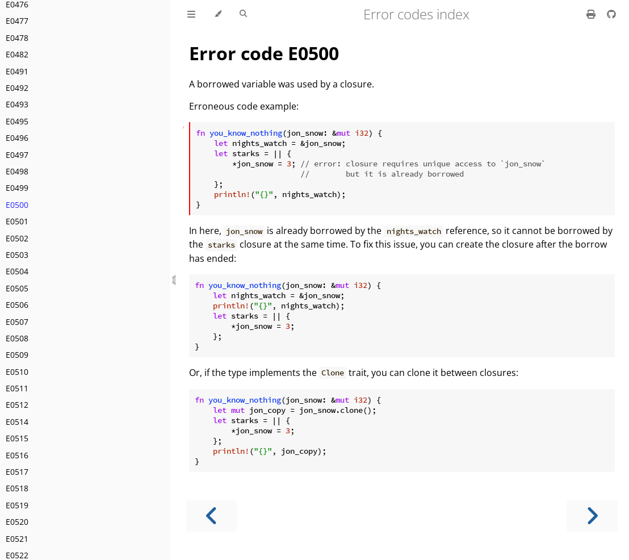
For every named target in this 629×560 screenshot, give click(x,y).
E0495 (17, 121)
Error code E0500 (264, 53)
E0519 (17, 505)
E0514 (17, 421)
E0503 (17, 254)
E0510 (17, 371)
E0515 (17, 438)
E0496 (17, 137)
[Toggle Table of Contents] (191, 14)
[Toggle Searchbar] (243, 14)
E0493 (17, 104)
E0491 (17, 71)
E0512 (17, 404)
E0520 (17, 521)
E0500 (17, 204)
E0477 (17, 20)
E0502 (17, 238)
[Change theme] (217, 14)
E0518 (17, 488)
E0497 (17, 154)
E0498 (17, 171)
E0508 (17, 338)
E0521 (17, 538)
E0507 (17, 321)
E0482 (17, 54)
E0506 (17, 304)
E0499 (17, 187)
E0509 (17, 354)
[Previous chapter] (211, 516)
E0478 (17, 37)
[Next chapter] (592, 516)
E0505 (17, 288)
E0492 (17, 87)
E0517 (17, 471)
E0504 (17, 271)
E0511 (17, 388)
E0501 (17, 221)
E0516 (17, 455)
